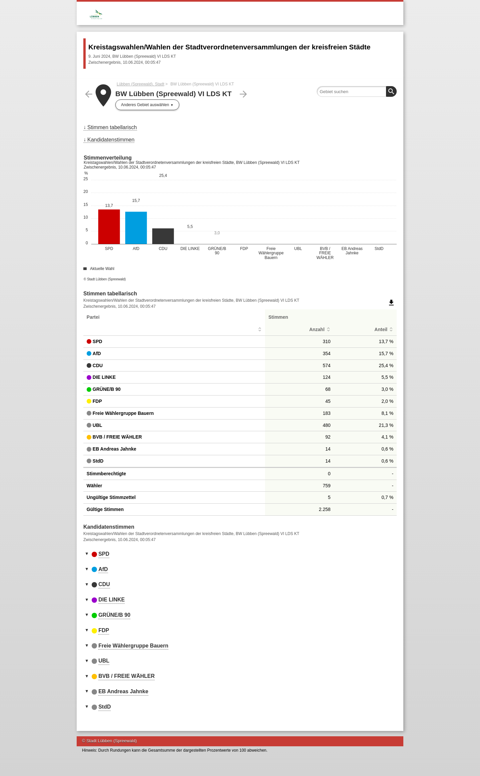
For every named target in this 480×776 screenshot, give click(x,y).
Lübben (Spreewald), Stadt (140, 84)
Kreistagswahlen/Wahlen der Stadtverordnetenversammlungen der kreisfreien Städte (229, 47)
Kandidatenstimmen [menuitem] (110, 140)
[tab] (240, 554)
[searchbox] (357, 91)
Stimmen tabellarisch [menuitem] (112, 127)
